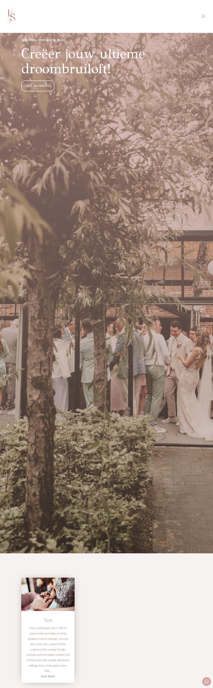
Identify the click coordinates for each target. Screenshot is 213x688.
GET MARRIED (38, 86)
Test (48, 620)
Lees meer (48, 676)
